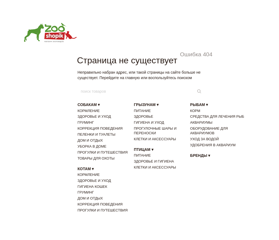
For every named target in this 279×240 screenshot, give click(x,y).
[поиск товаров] (198, 91)
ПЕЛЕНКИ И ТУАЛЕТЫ (97, 134)
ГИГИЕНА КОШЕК (92, 187)
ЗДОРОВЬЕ (143, 116)
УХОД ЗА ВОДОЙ (204, 139)
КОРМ (195, 111)
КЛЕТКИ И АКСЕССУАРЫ (155, 139)
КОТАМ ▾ (86, 169)
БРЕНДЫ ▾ (200, 155)
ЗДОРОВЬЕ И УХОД (94, 116)
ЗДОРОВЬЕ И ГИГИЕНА (154, 161)
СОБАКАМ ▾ (89, 104)
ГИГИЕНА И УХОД (149, 122)
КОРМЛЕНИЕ (89, 111)
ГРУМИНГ (86, 122)
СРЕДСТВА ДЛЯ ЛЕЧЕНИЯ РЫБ (217, 116)
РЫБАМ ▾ (199, 104)
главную (132, 78)
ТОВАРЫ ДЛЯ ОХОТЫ (96, 158)
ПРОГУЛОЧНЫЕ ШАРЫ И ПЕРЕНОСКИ (155, 130)
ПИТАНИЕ (142, 111)
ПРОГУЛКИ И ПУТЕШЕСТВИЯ (103, 152)
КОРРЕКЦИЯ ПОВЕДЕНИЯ (100, 128)
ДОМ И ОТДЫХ (90, 140)
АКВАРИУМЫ (201, 122)
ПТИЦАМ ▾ (143, 149)
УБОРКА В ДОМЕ (92, 146)
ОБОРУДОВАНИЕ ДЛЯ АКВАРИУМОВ (209, 130)
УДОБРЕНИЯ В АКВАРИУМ (213, 145)
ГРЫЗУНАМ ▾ (146, 104)
